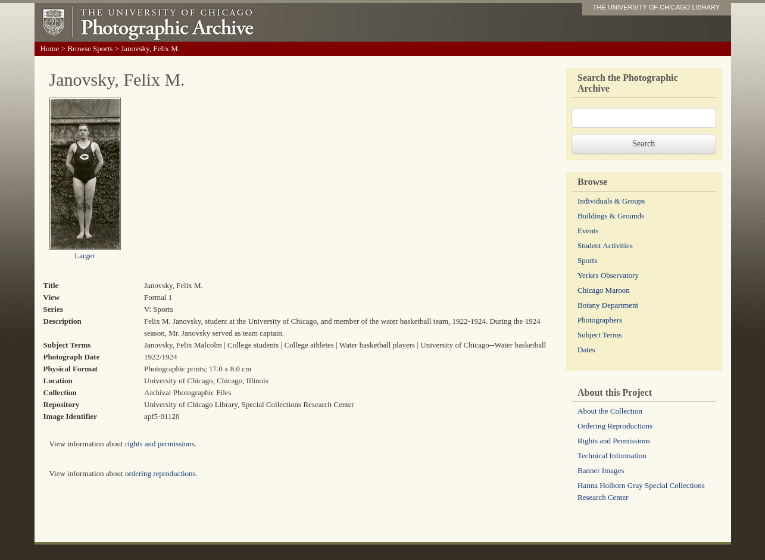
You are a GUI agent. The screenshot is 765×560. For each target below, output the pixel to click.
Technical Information (612, 455)
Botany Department (607, 305)
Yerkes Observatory (608, 275)
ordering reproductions (160, 473)
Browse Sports (90, 48)
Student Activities (605, 245)
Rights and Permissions (613, 440)
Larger (84, 255)
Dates (586, 349)
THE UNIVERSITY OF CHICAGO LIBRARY (656, 7)
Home (50, 48)
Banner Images (600, 470)
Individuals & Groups (611, 200)
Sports (587, 260)
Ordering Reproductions (614, 425)
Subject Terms (599, 334)
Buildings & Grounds (610, 215)
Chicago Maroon (603, 290)
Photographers (599, 319)
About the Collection (609, 410)
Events (587, 230)
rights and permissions (160, 443)
